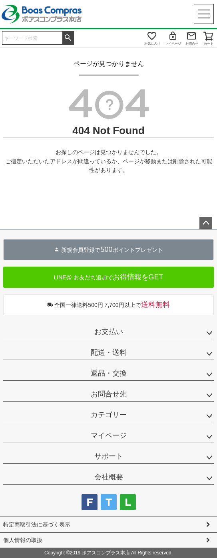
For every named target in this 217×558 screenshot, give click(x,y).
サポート (108, 456)
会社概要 (108, 477)
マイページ (173, 44)
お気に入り (152, 44)
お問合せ (191, 44)
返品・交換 (109, 373)
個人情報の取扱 (22, 540)
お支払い (108, 332)
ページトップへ (205, 223)
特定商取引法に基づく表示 (36, 524)
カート (208, 44)
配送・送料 (109, 352)
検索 (68, 37)
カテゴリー (109, 415)
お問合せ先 (109, 394)
